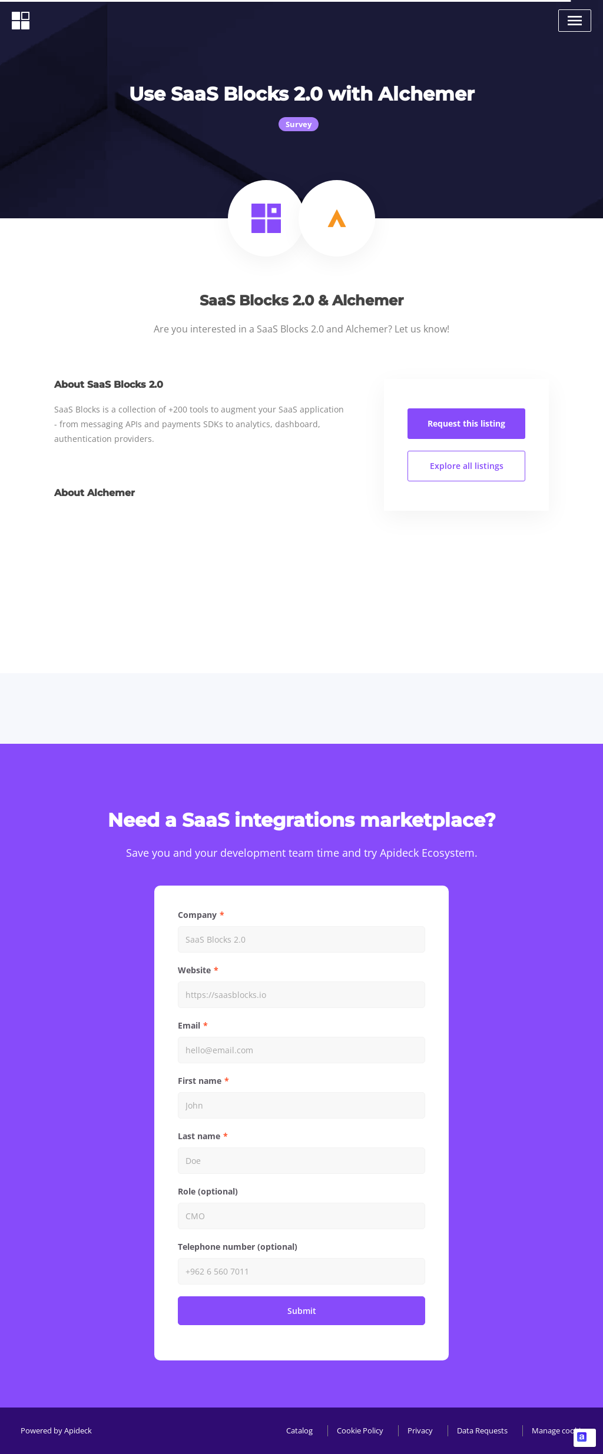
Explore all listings (466, 465)
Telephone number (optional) (237, 1246)
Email (189, 1025)
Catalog (299, 1430)
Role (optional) (208, 1191)
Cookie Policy (360, 1430)
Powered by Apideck (56, 1430)
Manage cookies (560, 1430)
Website (194, 970)
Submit (301, 1310)
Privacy (420, 1430)
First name (199, 1080)
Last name (199, 1136)
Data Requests (482, 1430)
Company (197, 914)
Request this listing (466, 423)
